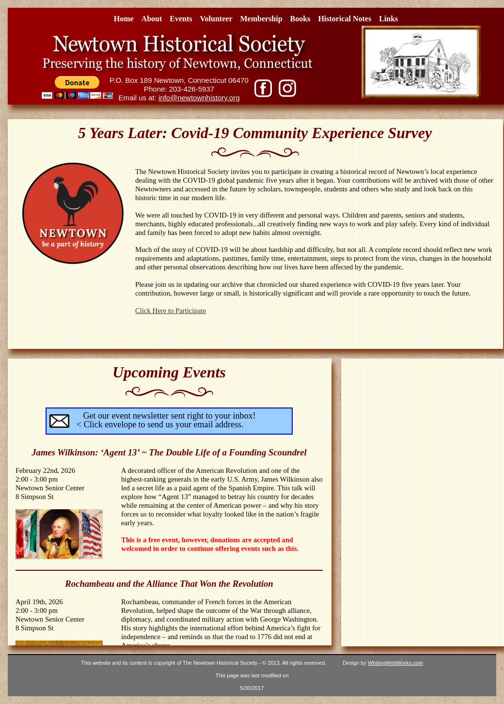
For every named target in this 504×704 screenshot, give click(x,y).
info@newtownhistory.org (199, 98)
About (152, 19)
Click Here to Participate (170, 310)
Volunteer (216, 19)
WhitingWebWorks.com (395, 663)
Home (124, 19)
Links (388, 19)
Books (300, 19)
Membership (261, 19)
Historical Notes (344, 19)
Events (181, 19)
